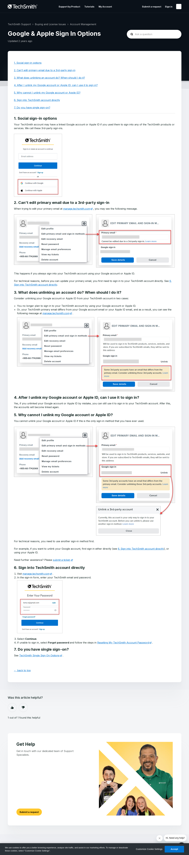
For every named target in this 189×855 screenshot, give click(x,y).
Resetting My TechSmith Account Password (123, 642)
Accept (174, 849)
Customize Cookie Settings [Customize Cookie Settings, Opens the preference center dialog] (149, 849)
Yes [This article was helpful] (12, 707)
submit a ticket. (61, 559)
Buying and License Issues (50, 24)
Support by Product (69, 6)
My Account (105, 6)
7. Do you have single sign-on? (32, 107)
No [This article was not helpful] (23, 707)
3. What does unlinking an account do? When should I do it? (49, 77)
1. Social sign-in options (28, 62)
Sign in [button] (168, 6)
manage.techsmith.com (76, 208)
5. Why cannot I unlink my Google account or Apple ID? (47, 92)
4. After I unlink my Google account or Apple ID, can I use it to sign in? (56, 85)
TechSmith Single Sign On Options (39, 655)
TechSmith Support (19, 24)
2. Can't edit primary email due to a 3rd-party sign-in (44, 70)
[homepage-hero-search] (154, 34)
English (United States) (178, 6)
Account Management (83, 24)
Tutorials (89, 6)
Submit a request (151, 6)
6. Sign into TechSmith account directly (37, 100)
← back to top (22, 670)
